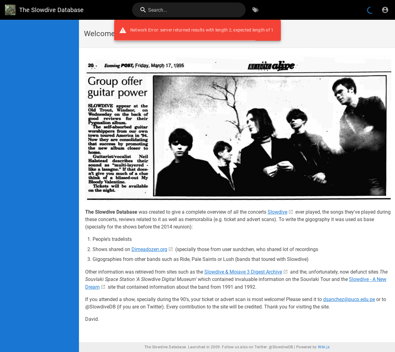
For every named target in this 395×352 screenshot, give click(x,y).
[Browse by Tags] (255, 9)
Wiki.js (324, 347)
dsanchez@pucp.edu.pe (349, 299)
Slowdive (277, 212)
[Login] (385, 9)
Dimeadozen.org (149, 249)
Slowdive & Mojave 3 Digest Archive (243, 272)
